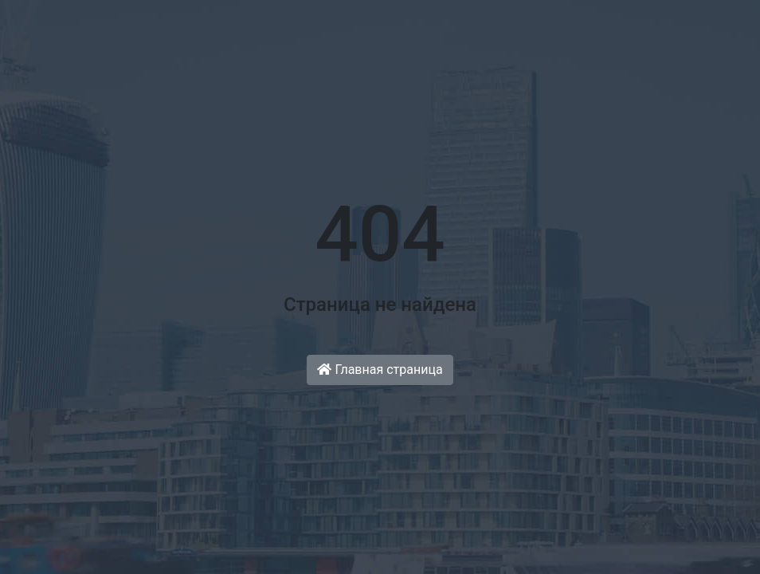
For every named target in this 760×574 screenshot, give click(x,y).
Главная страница (379, 369)
